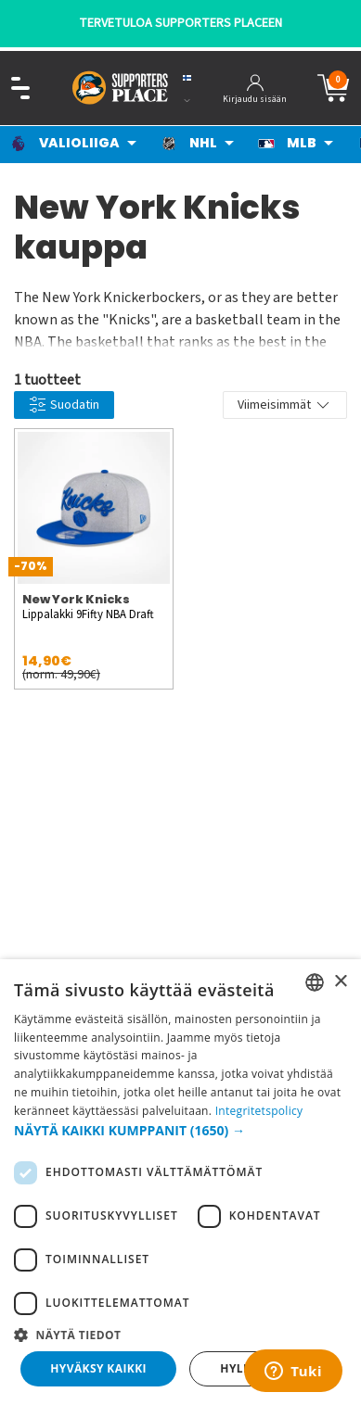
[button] (180, 1130)
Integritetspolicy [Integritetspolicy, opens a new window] (259, 1111)
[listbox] (314, 982)
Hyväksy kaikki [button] (98, 1368)
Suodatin (64, 405)
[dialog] (180, 1182)
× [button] (340, 982)
